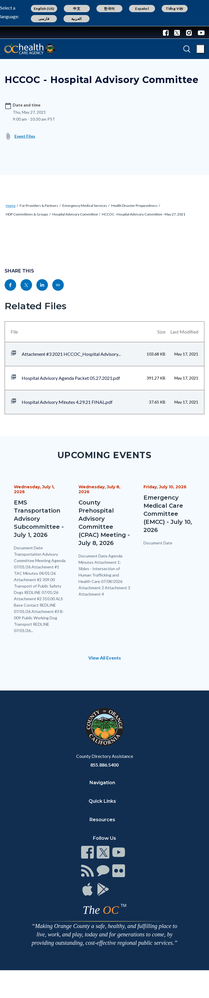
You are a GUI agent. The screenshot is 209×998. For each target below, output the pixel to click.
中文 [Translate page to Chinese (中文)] (76, 8)
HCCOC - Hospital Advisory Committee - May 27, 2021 (143, 214)
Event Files (24, 136)
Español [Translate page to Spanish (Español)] (142, 8)
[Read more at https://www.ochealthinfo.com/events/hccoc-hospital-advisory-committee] (58, 285)
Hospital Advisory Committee (75, 214)
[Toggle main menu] (200, 49)
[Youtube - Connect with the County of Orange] (200, 32)
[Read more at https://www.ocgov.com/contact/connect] (87, 852)
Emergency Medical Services (84, 205)
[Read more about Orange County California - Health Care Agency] (29, 49)
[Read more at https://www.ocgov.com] (104, 727)
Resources (102, 819)
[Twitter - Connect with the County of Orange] (177, 32)
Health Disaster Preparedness (134, 205)
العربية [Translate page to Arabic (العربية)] (76, 18)
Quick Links (102, 801)
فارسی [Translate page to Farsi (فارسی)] (43, 18)
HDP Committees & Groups (27, 214)
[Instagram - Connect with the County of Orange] (189, 32)
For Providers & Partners (39, 205)
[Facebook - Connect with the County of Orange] (167, 32)
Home (11, 205)
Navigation (102, 782)
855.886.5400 (104, 764)
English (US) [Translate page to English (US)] (44, 8)
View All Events (104, 657)
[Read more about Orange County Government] (22, 32)
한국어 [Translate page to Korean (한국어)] (109, 8)
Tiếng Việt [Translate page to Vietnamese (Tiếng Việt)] (175, 8)
